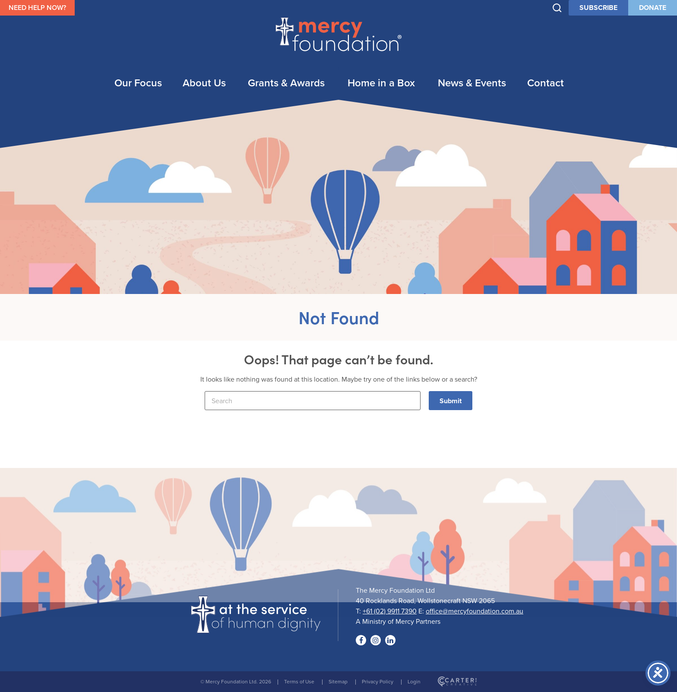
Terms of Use (299, 681)
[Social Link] (361, 640)
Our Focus (138, 82)
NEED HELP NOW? (37, 8)
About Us (204, 82)
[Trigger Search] (557, 8)
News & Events (472, 82)
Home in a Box (381, 82)
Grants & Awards (286, 82)
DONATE (652, 8)
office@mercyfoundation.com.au (474, 611)
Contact (545, 82)
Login (414, 681)
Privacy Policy (377, 681)
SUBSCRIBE (598, 8)
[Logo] (255, 627)
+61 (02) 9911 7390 (390, 611)
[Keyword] (313, 400)
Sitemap (338, 681)
